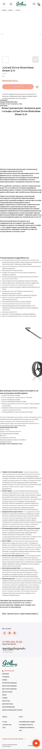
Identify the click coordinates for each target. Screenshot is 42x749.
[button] (9, 644)
